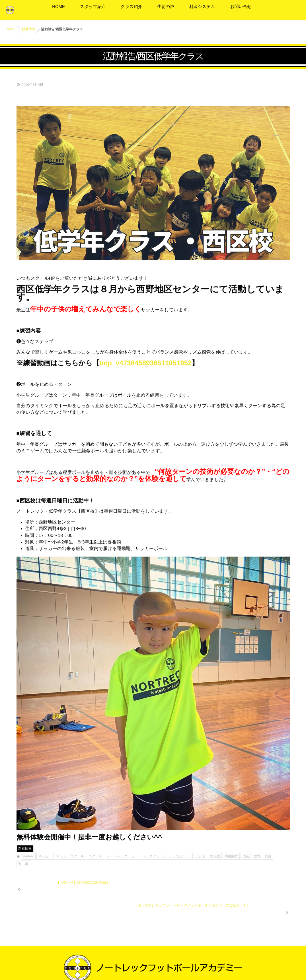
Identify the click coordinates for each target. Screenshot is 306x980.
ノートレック (117, 856)
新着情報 (25, 848)
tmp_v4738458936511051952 (145, 363)
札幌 (267, 856)
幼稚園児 (231, 856)
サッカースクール (70, 856)
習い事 (23, 864)
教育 (256, 856)
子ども (200, 856)
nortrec (28, 856)
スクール (95, 856)
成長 (245, 856)
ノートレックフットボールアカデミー (161, 856)
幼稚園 (215, 856)
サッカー (45, 856)
